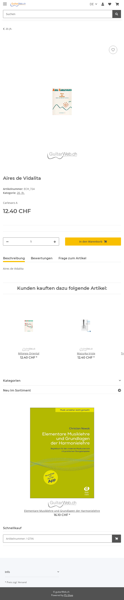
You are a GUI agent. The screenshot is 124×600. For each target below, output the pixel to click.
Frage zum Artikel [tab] (72, 258)
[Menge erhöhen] (55, 241)
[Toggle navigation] (5, 2)
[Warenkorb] (117, 4)
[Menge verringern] (7, 241)
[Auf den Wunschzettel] (113, 50)
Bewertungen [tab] (41, 258)
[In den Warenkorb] (6, 41)
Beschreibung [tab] (14, 258)
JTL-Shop (68, 595)
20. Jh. (21, 193)
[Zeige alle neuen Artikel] (119, 390)
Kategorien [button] (12, 380)
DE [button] (92, 4)
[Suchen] (58, 14)
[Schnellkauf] (57, 539)
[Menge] (31, 241)
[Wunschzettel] (109, 4)
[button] (102, 4)
